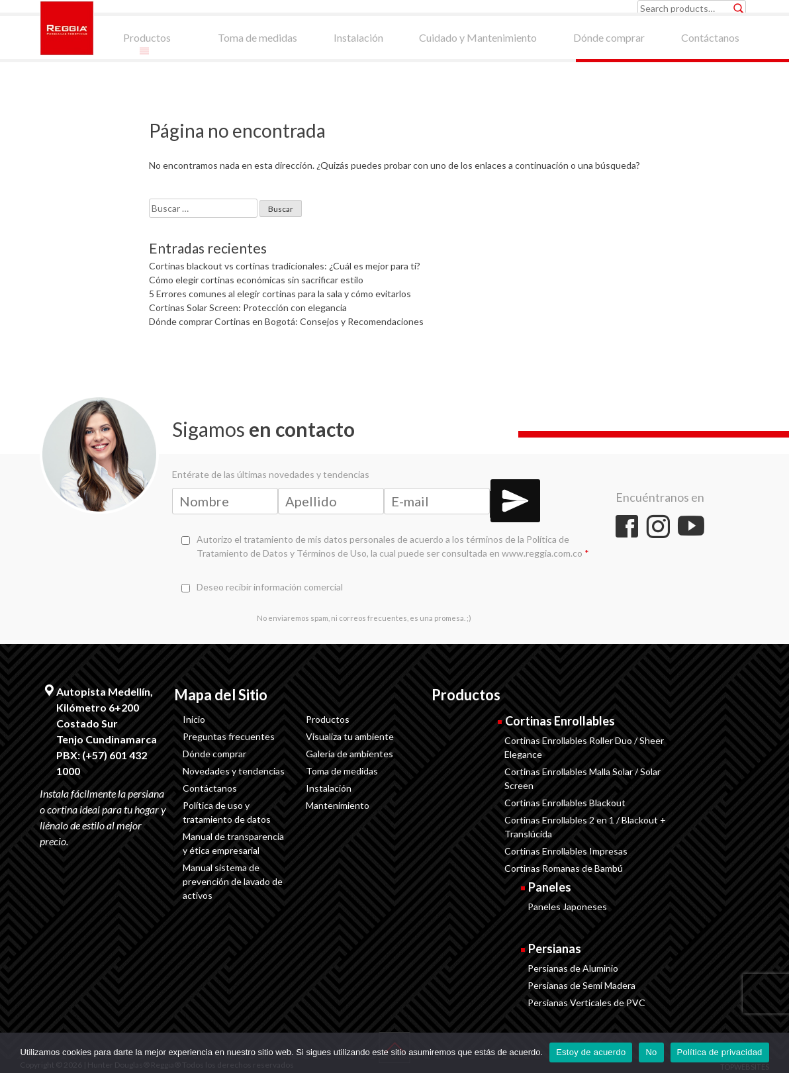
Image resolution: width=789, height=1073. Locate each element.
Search (738, 8)
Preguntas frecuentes (229, 736)
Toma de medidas (342, 770)
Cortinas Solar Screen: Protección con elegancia (248, 307)
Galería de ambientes (349, 753)
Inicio (194, 719)
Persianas (554, 948)
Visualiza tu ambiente (350, 736)
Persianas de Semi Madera (581, 985)
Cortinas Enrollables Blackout (565, 802)
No (651, 1052)
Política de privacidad (720, 1052)
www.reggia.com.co (542, 553)
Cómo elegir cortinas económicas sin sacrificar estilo (256, 279)
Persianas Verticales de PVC (586, 1002)
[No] (772, 1052)
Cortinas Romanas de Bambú (563, 868)
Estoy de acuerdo (591, 1052)
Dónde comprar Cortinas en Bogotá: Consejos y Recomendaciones (286, 321)
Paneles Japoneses (567, 906)
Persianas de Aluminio (573, 968)
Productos (327, 719)
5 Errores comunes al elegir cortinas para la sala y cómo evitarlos (280, 293)
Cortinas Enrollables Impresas (565, 851)
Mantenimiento (337, 805)
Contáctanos (210, 788)
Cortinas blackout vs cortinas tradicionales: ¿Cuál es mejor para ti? (284, 265)
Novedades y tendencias (234, 770)
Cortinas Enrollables (560, 721)
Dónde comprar (214, 753)
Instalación (328, 788)
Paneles (549, 887)
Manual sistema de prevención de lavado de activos (233, 881)
